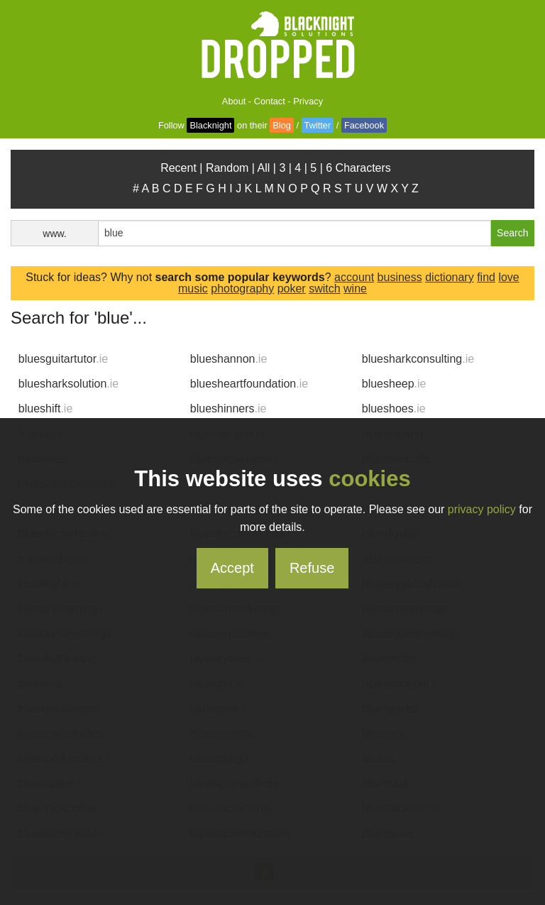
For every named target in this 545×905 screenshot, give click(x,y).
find (486, 277)
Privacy (308, 101)
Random (227, 168)
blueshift (45, 408)
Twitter (317, 125)
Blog (281, 125)
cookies (369, 478)
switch (324, 289)
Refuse (312, 568)
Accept (232, 568)
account (354, 277)
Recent (178, 168)
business (400, 277)
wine (355, 289)
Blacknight (210, 125)
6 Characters (358, 168)
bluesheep (394, 384)
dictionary (449, 277)
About (234, 101)
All (264, 168)
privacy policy (482, 509)
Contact (269, 101)
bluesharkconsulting (418, 359)
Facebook (364, 125)
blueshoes (394, 408)
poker (291, 289)
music (193, 289)
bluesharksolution (68, 384)
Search (512, 232)
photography (242, 289)
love (508, 277)
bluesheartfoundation (249, 384)
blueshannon (229, 359)
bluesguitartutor (63, 359)
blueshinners (228, 408)
